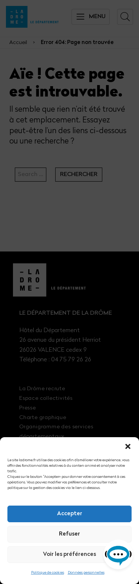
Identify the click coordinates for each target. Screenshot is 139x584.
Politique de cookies (47, 573)
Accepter (69, 514)
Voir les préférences (69, 554)
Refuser (69, 534)
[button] (128, 446)
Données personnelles (86, 573)
